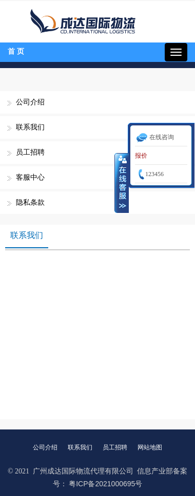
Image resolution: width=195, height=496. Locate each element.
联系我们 (30, 127)
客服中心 (30, 177)
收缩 (121, 183)
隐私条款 (30, 202)
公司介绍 (30, 102)
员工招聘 (30, 152)
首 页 (16, 51)
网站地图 (150, 447)
